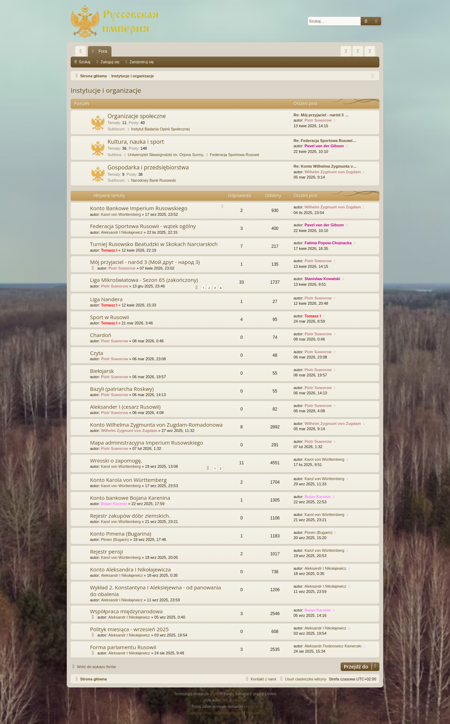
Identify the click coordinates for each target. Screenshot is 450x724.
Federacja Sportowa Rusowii (232, 155)
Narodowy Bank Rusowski (151, 180)
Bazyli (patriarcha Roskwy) (122, 388)
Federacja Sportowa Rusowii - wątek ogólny (143, 226)
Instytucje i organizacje (106, 90)
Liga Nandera (106, 299)
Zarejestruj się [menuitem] (371, 53)
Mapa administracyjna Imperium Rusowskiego (146, 442)
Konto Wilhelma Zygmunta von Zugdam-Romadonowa (156, 424)
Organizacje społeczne (137, 116)
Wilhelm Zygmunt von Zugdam (332, 172)
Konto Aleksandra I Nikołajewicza (130, 569)
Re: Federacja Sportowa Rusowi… (325, 140)
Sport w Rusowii (109, 317)
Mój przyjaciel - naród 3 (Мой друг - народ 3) (145, 261)
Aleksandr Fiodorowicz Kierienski (332, 646)
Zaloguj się (110, 62)
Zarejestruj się (141, 62)
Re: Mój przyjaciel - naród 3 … (321, 115)
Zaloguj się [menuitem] (359, 53)
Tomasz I (109, 250)
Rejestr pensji (106, 551)
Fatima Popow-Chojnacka (328, 243)
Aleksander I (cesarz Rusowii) (125, 406)
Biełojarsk (102, 370)
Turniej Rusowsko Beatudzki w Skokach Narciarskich (154, 243)
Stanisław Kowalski (322, 279)
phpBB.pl (251, 707)
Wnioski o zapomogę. (116, 460)
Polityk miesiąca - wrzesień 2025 (129, 629)
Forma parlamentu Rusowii (123, 647)
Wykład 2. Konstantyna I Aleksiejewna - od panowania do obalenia (155, 590)
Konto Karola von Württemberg (128, 479)
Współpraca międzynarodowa (126, 611)
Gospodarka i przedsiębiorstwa (148, 167)
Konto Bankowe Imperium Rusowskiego (138, 208)
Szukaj (84, 62)
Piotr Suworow (318, 120)
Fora (102, 51)
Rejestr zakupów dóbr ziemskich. (130, 515)
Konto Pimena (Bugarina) (120, 533)
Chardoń (100, 334)
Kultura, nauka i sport (136, 142)
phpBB (215, 694)
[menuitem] (346, 51)
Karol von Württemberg (121, 214)
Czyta (96, 352)
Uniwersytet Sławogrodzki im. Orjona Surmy (163, 155)
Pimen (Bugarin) (115, 539)
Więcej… (82, 53)
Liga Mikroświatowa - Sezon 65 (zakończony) (144, 279)
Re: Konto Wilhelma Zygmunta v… (325, 166)
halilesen (239, 700)
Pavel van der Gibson (324, 146)
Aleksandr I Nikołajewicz (122, 232)
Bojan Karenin (114, 504)
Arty (225, 700)
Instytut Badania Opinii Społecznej (158, 129)
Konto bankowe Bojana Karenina (130, 497)
